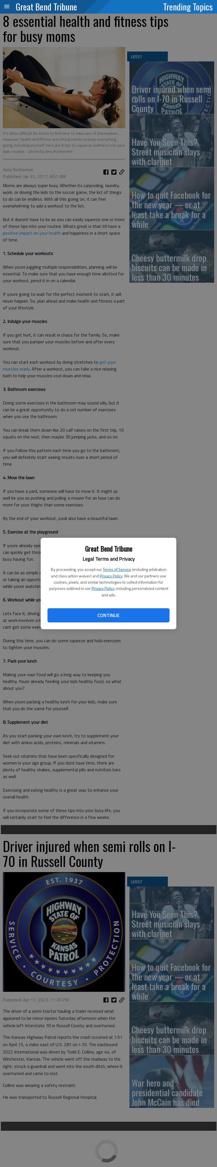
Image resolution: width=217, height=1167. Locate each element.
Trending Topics (188, 6)
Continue (108, 615)
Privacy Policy (111, 576)
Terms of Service (117, 569)
